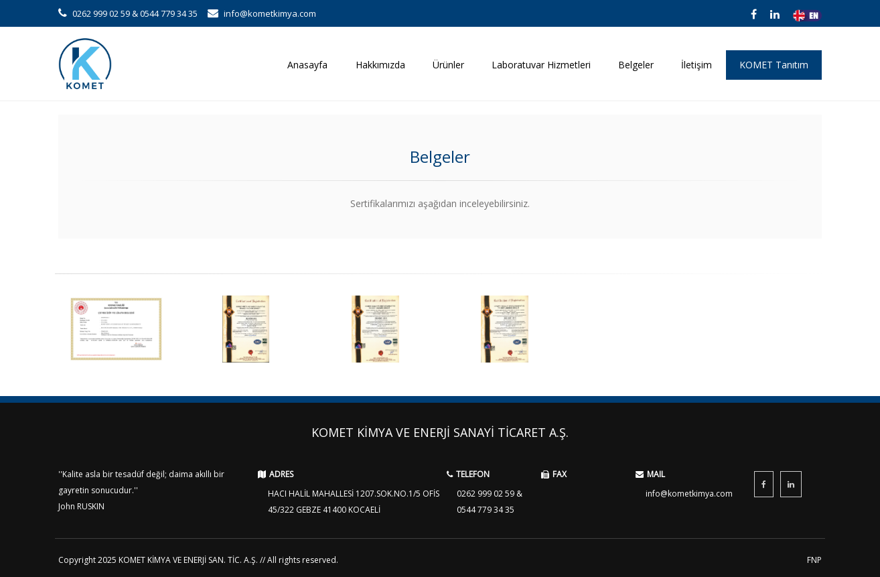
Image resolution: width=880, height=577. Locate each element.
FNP (814, 560)
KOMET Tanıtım (773, 64)
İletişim (696, 64)
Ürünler (448, 64)
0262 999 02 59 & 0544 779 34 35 (128, 13)
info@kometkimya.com (262, 13)
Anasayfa (307, 64)
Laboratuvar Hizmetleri (541, 64)
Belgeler (636, 64)
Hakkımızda (380, 64)
